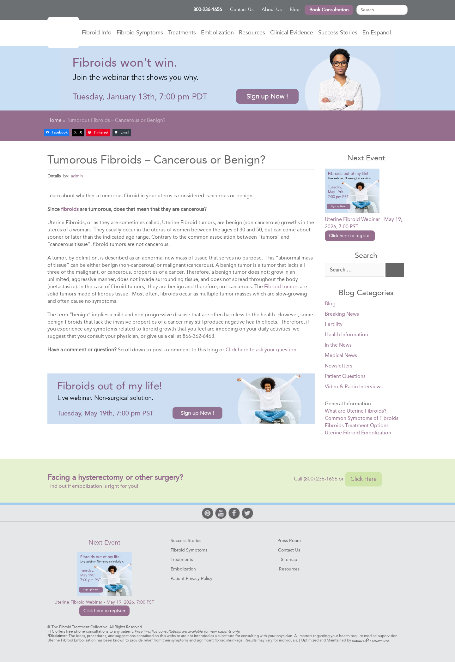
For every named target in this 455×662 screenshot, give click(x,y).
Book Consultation (329, 10)
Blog (295, 9)
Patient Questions (345, 376)
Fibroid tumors (281, 286)
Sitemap (289, 559)
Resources (252, 32)
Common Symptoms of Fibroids (361, 418)
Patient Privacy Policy (191, 578)
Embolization (217, 32)
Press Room (289, 540)
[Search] (394, 270)
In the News (338, 345)
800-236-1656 (207, 9)
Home (63, 32)
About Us (272, 9)
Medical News (341, 355)
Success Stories (337, 32)
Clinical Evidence (291, 32)
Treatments (182, 32)
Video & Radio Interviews (354, 387)
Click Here (363, 478)
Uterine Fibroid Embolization (358, 433)
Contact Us (241, 9)
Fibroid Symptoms (140, 32)
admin (77, 175)
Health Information (346, 334)
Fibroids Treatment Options (357, 425)
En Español (376, 32)
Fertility (334, 324)
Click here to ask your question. (262, 350)
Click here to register (350, 235)
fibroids (70, 209)
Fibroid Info (97, 32)
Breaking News (342, 314)
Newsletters (338, 366)
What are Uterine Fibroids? (355, 411)
